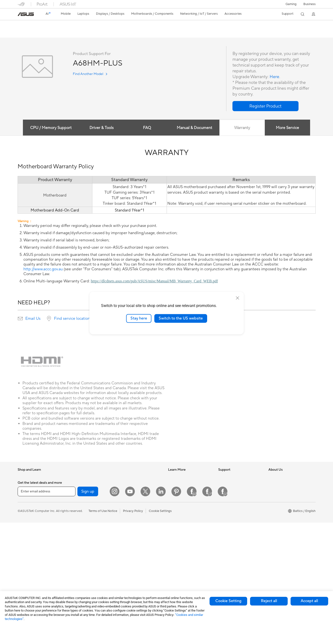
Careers (274, 506)
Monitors (24, 557)
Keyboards (125, 524)
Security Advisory (231, 520)
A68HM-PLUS (33, 25)
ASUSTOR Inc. (278, 513)
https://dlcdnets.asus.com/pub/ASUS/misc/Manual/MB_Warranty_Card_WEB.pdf (154, 281)
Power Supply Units (81, 521)
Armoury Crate (179, 528)
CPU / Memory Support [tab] (51, 128)
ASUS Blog (176, 506)
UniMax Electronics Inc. (285, 528)
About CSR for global (283, 491)
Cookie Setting (228, 601)
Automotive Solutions (183, 499)
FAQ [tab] (147, 128)
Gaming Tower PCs (80, 477)
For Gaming (26, 535)
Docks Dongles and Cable (135, 568)
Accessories (26, 492)
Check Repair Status (233, 484)
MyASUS (224, 535)
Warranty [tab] (242, 128)
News (272, 477)
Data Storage (77, 542)
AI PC (172, 477)
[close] (237, 298)
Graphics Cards (78, 513)
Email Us (33, 318)
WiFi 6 (71, 571)
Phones (23, 484)
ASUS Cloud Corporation (286, 520)
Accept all (309, 601)
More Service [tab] (287, 128)
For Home (25, 506)
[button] (291, 4)
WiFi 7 (71, 564)
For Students (27, 528)
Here (274, 77)
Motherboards (77, 506)
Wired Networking (130, 495)
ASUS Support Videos (234, 528)
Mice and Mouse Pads (132, 532)
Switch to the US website (181, 318)
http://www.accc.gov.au (43, 269)
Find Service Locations (234, 491)
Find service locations (73, 318)
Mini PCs (73, 484)
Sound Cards (76, 528)
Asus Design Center (182, 484)
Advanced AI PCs (180, 520)
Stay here (138, 318)
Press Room (276, 499)
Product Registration (233, 499)
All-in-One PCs (28, 564)
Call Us (223, 513)
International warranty (234, 477)
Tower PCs (25, 572)
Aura (171, 535)
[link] (26, 14)
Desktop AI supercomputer (136, 510)
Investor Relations (281, 484)
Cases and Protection (132, 553)
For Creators (27, 521)
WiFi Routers (126, 477)
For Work (24, 514)
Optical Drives (77, 535)
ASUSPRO (175, 491)
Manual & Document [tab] (194, 128)
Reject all (269, 601)
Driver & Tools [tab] (101, 128)
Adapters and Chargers (134, 561)
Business (309, 4)
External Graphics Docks (85, 549)
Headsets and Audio (131, 539)
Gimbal (122, 575)
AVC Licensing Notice (183, 513)
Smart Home (126, 502)
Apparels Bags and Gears (135, 546)
